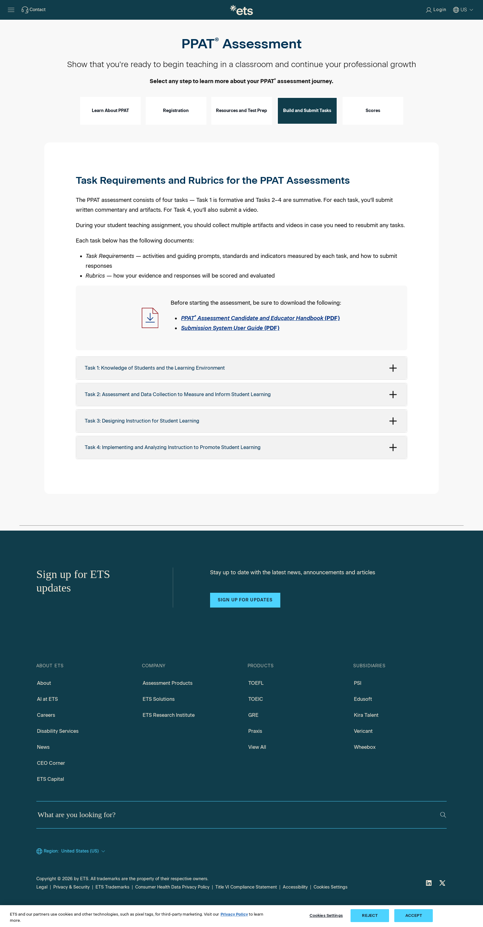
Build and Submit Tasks (307, 128)
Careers (46, 733)
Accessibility (295, 904)
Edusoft (363, 717)
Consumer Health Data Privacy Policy (172, 904)
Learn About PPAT (110, 128)
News (43, 765)
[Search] (443, 832)
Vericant (363, 749)
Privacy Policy (234, 914)
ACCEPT (413, 915)
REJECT (370, 915)
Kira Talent (366, 733)
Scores (373, 128)
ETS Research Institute (169, 733)
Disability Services (58, 749)
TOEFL (256, 701)
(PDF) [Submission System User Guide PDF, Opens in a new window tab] (230, 345)
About (44, 701)
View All (257, 765)
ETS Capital (50, 797)
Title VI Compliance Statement (246, 904)
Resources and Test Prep (241, 128)
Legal (41, 904)
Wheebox (364, 765)
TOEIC (255, 717)
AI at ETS (47, 717)
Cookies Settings (330, 904)
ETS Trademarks (112, 904)
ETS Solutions (159, 717)
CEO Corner (51, 781)
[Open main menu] (11, 10)
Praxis (255, 749)
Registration (176, 128)
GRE (253, 733)
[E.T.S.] (241, 10)
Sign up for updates (245, 617)
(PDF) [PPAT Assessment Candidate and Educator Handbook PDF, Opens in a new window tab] (260, 335)
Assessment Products (168, 701)
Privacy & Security (71, 904)
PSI (357, 701)
